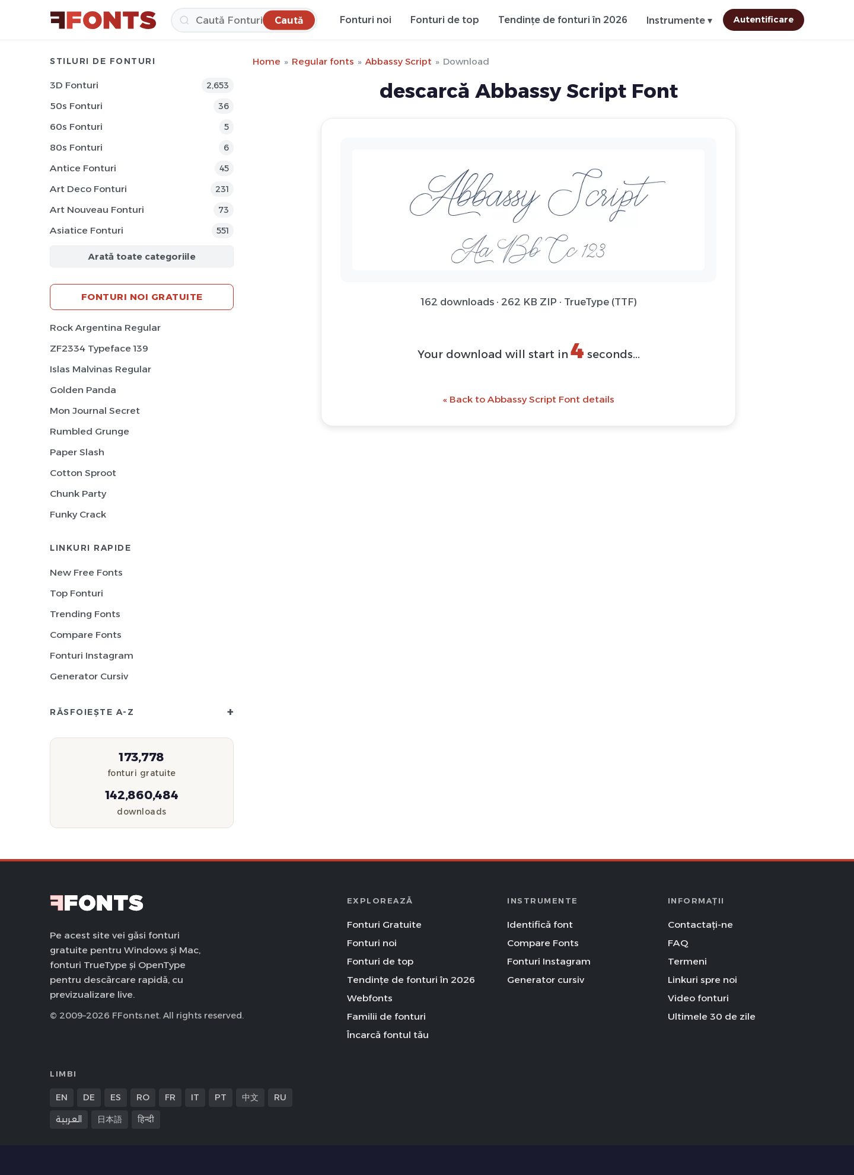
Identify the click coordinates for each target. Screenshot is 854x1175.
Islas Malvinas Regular (100, 369)
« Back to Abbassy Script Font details (528, 399)
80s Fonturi (76, 147)
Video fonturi (698, 998)
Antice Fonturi (83, 168)
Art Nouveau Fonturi (97, 209)
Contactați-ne (700, 924)
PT (221, 1097)
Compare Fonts (86, 634)
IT (195, 1097)
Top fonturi (76, 593)
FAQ (678, 943)
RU (280, 1097)
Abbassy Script (398, 61)
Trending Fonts (85, 614)
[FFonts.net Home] (103, 20)
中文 (250, 1097)
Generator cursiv (89, 676)
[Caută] (244, 20)
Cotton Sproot (83, 472)
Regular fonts (323, 61)
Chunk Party (78, 493)
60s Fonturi (76, 126)
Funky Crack (78, 514)
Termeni (687, 961)
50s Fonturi (76, 105)
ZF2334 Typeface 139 (99, 348)
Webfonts (370, 998)
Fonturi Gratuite (384, 924)
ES (115, 1097)
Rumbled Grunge (89, 431)
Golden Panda (83, 389)
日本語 (109, 1119)
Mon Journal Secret (95, 410)
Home (267, 61)
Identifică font (540, 924)
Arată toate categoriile (142, 256)
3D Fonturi (74, 85)
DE (89, 1097)
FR (170, 1097)
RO (142, 1097)
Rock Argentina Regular (105, 327)
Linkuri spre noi (702, 979)
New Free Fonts (86, 572)
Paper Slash (77, 452)
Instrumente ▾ (679, 20)
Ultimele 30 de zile (712, 1016)
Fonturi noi (365, 19)
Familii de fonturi (386, 1016)
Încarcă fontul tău (388, 1034)
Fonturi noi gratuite (142, 296)
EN (62, 1097)
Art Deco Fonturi (88, 188)
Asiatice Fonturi (86, 230)
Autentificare (764, 19)
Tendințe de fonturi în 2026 (562, 19)
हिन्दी (146, 1119)
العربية (69, 1119)
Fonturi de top (444, 19)
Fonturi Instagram (91, 655)
